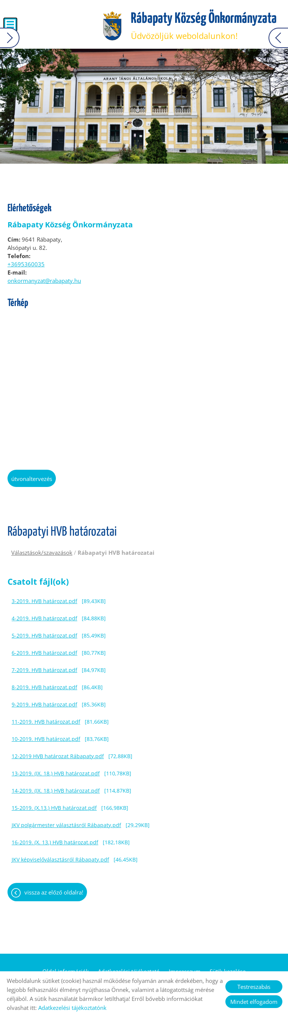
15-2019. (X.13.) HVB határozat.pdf (54, 807)
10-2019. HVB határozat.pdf (46, 738)
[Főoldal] (112, 26)
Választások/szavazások (41, 552)
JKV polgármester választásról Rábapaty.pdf (66, 825)
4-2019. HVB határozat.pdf (44, 618)
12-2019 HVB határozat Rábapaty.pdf (58, 756)
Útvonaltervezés (31, 478)
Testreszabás (253, 986)
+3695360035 (26, 264)
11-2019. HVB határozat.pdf (46, 721)
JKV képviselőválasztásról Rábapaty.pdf (60, 859)
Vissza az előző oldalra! (53, 892)
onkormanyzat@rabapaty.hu (44, 280)
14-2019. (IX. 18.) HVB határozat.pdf (56, 790)
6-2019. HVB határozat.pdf (44, 652)
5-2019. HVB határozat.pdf (44, 635)
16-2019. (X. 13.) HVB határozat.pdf (55, 842)
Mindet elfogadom (254, 1001)
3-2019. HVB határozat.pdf (44, 601)
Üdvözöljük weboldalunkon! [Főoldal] (204, 26)
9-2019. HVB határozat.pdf (44, 704)
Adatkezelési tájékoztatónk (72, 1007)
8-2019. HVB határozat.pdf (44, 687)
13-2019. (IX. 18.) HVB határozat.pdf (56, 773)
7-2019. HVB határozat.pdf (44, 670)
